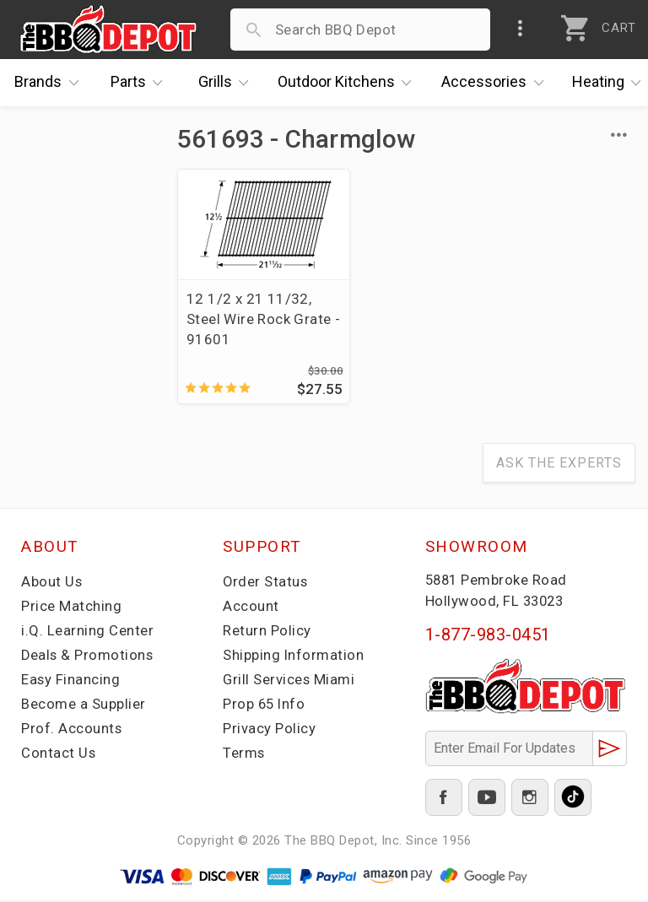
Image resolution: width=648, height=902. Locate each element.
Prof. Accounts (71, 729)
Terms (244, 754)
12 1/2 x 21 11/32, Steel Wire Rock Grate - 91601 (248, 319)
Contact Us (58, 754)
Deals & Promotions (88, 656)
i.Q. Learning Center (87, 632)
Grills (227, 82)
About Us (52, 583)
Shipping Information (293, 656)
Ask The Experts (559, 464)
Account (251, 607)
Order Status (266, 583)
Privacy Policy (269, 729)
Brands (50, 82)
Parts (141, 82)
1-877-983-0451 (488, 636)
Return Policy (267, 632)
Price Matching (71, 607)
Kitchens (349, 82)
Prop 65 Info (265, 705)
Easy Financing (71, 680)
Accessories (496, 82)
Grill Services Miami (289, 680)
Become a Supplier (83, 705)
